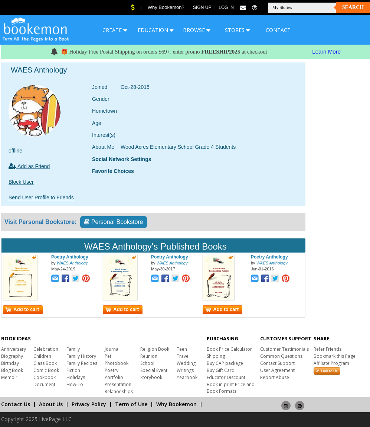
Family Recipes (81, 363)
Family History (81, 356)
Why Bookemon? (166, 7)
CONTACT (278, 29)
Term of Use (131, 404)
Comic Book (46, 370)
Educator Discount (226, 377)
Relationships (119, 391)
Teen (182, 349)
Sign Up (202, 7)
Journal (112, 349)
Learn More (326, 51)
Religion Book (154, 349)
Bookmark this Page (335, 356)
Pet (108, 356)
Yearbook (187, 377)
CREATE (114, 29)
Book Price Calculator (229, 349)
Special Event (153, 370)
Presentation (118, 384)
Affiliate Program (331, 363)
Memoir (9, 377)
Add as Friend (29, 166)
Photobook (116, 363)
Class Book (45, 363)
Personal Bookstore (113, 222)
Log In (226, 7)
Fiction (73, 370)
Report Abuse (274, 377)
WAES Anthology (72, 263)
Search (353, 7)
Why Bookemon (176, 404)
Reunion (148, 356)
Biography (12, 356)
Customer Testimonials (284, 349)
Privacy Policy (89, 404)
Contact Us (15, 404)
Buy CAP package (225, 363)
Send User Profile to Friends (41, 197)
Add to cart (22, 309)
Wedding (186, 363)
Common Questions (281, 356)
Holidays (75, 377)
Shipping (216, 356)
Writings (185, 370)
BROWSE (196, 29)
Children (42, 356)
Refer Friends (327, 349)
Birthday (10, 363)
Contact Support (277, 363)
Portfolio (114, 377)
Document (44, 384)
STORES (237, 29)
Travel (183, 356)
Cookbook (44, 377)
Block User (21, 182)
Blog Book (12, 370)
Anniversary (13, 349)
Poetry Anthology (69, 257)
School (147, 363)
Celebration (45, 349)
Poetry (111, 370)
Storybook (151, 377)
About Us (51, 404)
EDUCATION (156, 29)
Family (73, 349)
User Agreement (277, 370)
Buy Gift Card (221, 370)
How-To (74, 384)
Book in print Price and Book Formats (231, 387)
